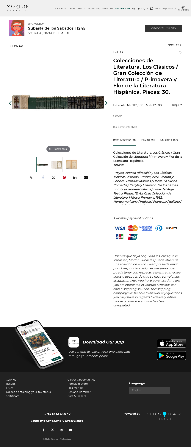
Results (10, 384)
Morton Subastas (18, 8)
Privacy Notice (73, 420)
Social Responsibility (165, 8)
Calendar (12, 379)
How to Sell (107, 8)
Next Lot (174, 45)
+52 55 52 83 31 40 (57, 413)
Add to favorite (179, 53)
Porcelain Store (78, 384)
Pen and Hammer (79, 392)
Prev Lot (16, 46)
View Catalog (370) (163, 28)
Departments (77, 8)
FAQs (9, 388)
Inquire (177, 105)
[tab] (124, 140)
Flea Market (75, 388)
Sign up (136, 8)
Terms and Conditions (46, 420)
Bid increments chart (125, 127)
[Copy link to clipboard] (31, 177)
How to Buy (94, 8)
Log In (144, 8)
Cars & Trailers (77, 396)
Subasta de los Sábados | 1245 (56, 28)
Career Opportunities (81, 379)
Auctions (60, 8)
